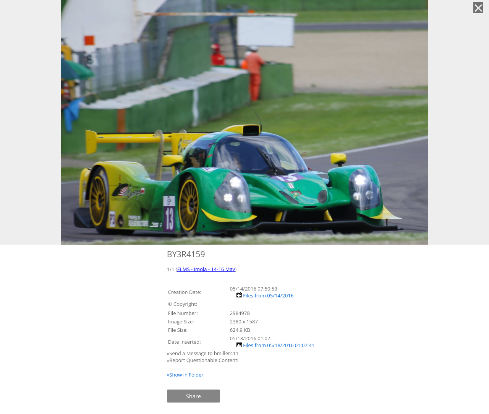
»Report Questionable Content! (202, 360)
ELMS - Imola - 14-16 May (206, 269)
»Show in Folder (185, 374)
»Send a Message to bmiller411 (203, 353)
